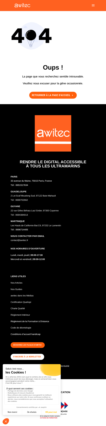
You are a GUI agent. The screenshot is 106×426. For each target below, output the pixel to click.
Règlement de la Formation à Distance (30, 321)
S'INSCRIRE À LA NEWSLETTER (27, 357)
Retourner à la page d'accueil (51, 95)
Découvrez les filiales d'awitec (27, 345)
